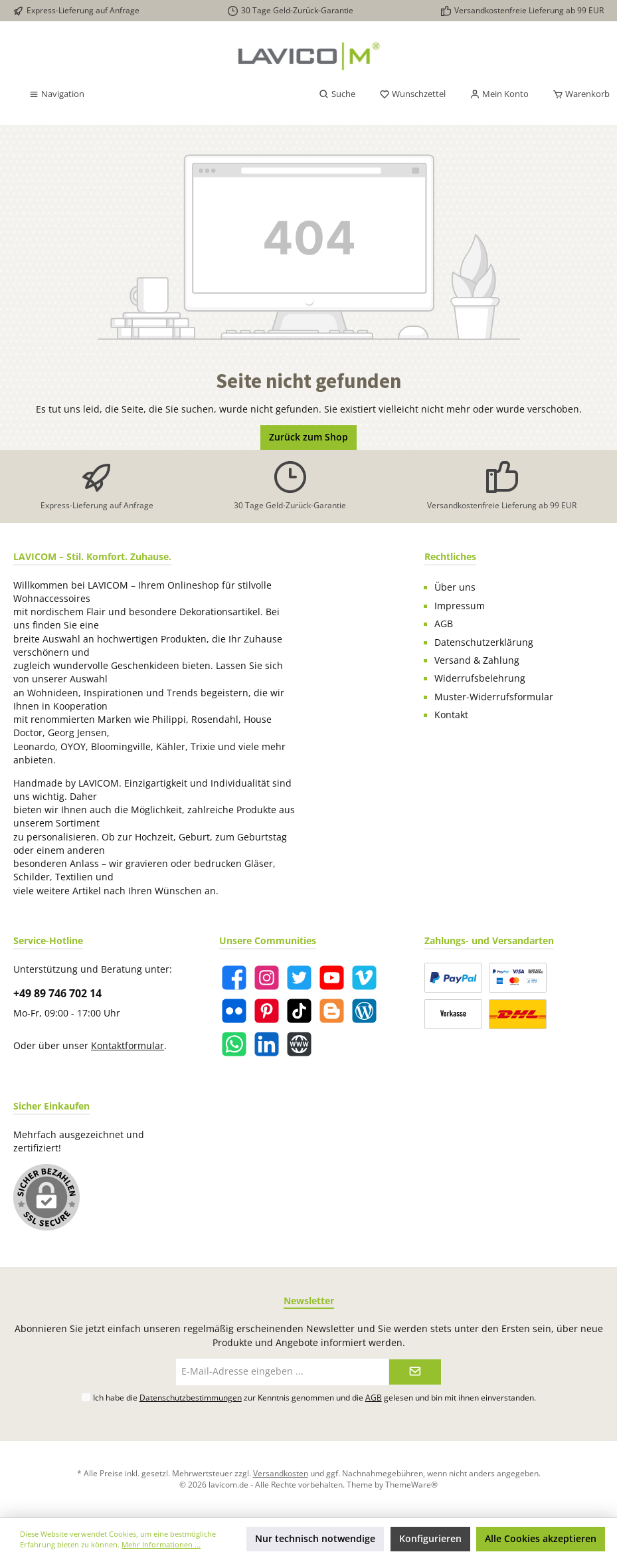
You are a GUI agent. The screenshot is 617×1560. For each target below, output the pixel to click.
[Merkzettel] (412, 94)
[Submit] (415, 1372)
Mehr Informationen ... (161, 1544)
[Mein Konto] (499, 94)
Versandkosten (280, 1473)
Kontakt (451, 715)
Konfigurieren (430, 1539)
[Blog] (364, 1011)
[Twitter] (299, 978)
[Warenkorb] (577, 94)
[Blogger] (332, 1011)
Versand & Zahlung (476, 660)
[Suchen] (337, 94)
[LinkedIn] (267, 1044)
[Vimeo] (364, 978)
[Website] (299, 1044)
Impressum (459, 606)
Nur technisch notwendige (315, 1539)
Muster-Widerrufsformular (493, 697)
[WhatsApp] (234, 1044)
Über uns (455, 587)
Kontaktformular (127, 1046)
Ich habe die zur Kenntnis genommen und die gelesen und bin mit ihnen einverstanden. (314, 1397)
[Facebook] (234, 978)
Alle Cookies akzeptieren (540, 1539)
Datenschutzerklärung (483, 642)
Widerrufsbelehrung (479, 678)
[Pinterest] (267, 1011)
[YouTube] (332, 978)
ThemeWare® (411, 1484)
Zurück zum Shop (308, 437)
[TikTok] (299, 1011)
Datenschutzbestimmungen (190, 1397)
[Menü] (56, 94)
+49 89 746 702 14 (57, 993)
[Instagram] (267, 978)
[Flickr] (234, 1011)
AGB (443, 624)
